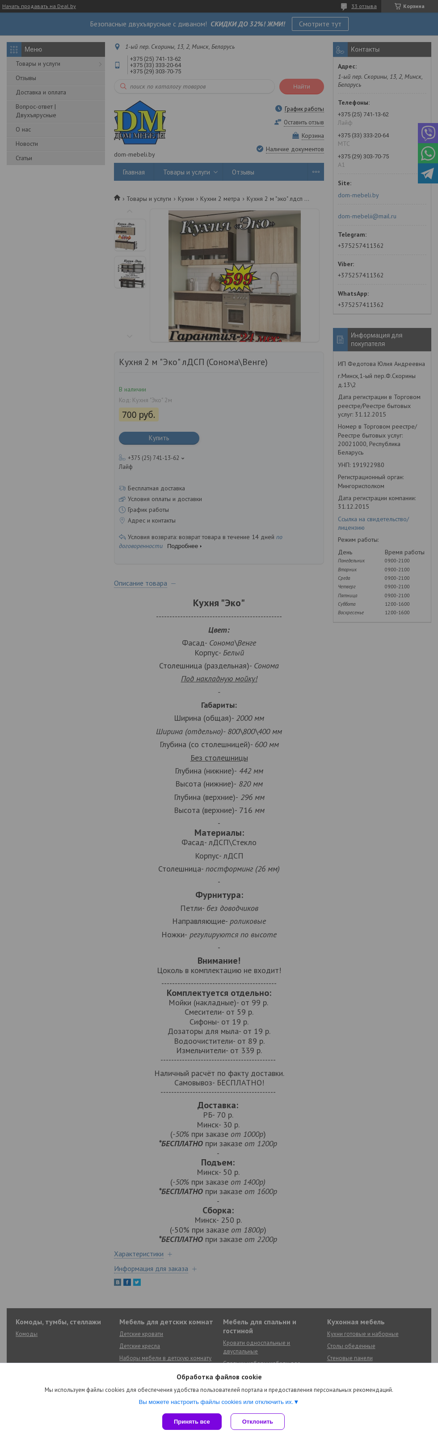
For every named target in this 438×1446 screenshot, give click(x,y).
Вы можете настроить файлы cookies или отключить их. (216, 1402)
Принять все (192, 1421)
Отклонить (257, 1421)
